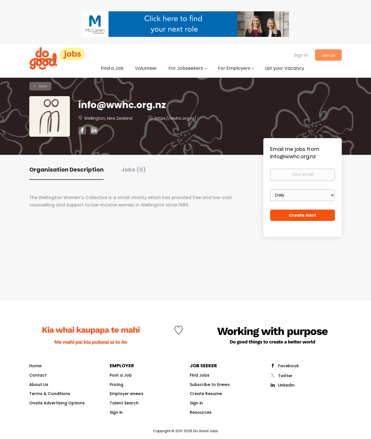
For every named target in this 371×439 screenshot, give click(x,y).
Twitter (285, 376)
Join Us (328, 55)
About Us (38, 384)
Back (42, 86)
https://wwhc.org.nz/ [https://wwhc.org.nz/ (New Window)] (175, 118)
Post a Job (121, 375)
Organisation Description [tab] (66, 170)
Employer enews (126, 393)
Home (35, 366)
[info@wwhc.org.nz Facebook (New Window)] (82, 131)
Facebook (288, 366)
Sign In (301, 55)
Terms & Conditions (49, 393)
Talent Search (124, 403)
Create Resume (206, 393)
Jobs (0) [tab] (133, 170)
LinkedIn (286, 385)
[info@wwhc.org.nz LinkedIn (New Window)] (94, 131)
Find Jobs (199, 375)
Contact (38, 375)
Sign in (116, 412)
